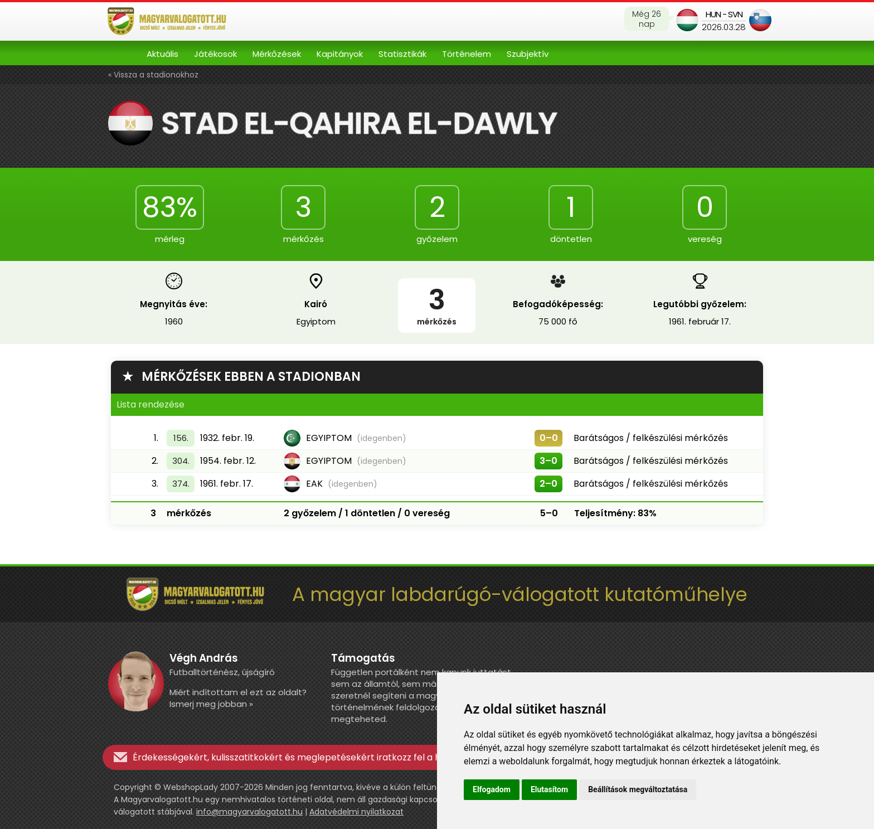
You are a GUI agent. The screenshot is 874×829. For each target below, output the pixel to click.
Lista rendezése (150, 404)
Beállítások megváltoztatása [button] (637, 789)
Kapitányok (340, 54)
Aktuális (162, 54)
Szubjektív (527, 54)
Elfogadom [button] (492, 789)
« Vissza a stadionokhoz (153, 74)
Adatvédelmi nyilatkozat (356, 811)
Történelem (466, 54)
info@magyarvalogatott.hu (249, 811)
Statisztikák (402, 54)
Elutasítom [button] (549, 789)
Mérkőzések (277, 54)
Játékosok (215, 54)
